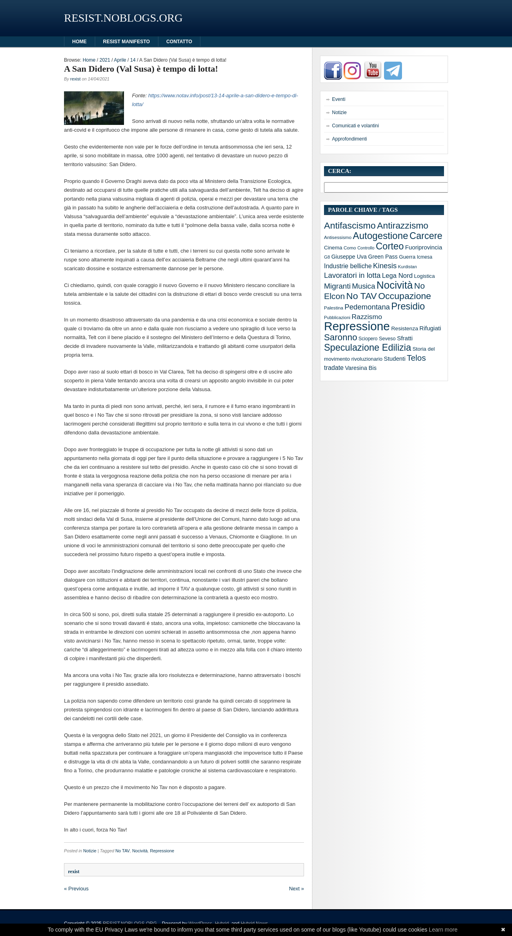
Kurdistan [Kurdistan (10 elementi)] (407, 266)
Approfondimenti (349, 139)
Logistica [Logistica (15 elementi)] (424, 276)
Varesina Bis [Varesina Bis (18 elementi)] (360, 368)
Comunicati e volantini (355, 126)
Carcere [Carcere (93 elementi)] (426, 236)
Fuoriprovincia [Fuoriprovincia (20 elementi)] (423, 247)
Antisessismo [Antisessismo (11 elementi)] (338, 237)
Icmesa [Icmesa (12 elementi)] (424, 257)
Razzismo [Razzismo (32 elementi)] (367, 317)
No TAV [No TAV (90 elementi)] (361, 296)
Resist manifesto (126, 41)
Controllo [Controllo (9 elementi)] (365, 247)
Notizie (89, 850)
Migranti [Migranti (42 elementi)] (337, 286)
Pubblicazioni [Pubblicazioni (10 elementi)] (337, 317)
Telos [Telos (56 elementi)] (416, 358)
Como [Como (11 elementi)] (350, 247)
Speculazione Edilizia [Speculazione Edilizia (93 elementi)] (367, 347)
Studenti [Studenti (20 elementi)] (395, 359)
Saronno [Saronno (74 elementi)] (340, 337)
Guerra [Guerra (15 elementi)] (407, 257)
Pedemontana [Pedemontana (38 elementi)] (367, 307)
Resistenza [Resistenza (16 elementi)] (404, 328)
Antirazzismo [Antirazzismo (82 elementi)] (402, 226)
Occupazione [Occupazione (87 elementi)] (404, 296)
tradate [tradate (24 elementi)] (334, 367)
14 (133, 60)
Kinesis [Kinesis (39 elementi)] (385, 265)
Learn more (443, 929)
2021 (105, 60)
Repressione (162, 850)
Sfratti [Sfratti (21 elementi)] (404, 338)
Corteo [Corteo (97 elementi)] (390, 246)
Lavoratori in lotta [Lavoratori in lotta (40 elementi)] (352, 275)
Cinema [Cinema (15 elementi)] (333, 248)
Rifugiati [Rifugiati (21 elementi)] (430, 328)
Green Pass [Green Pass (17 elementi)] (383, 256)
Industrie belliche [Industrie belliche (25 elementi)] (348, 266)
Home (89, 60)
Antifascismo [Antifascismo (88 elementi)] (350, 225)
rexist (75, 78)
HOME (79, 41)
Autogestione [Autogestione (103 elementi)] (380, 236)
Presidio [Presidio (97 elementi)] (408, 306)
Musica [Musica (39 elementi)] (363, 286)
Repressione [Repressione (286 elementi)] (357, 326)
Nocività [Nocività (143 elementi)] (394, 285)
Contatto (179, 41)
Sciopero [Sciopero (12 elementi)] (368, 338)
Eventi (338, 99)
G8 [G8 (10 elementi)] (327, 257)
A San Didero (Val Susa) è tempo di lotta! (141, 69)
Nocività (140, 850)
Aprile (120, 60)
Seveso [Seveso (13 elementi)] (387, 338)
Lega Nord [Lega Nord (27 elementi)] (397, 275)
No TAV (122, 850)
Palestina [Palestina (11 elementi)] (333, 307)
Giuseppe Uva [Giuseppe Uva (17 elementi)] (349, 256)
